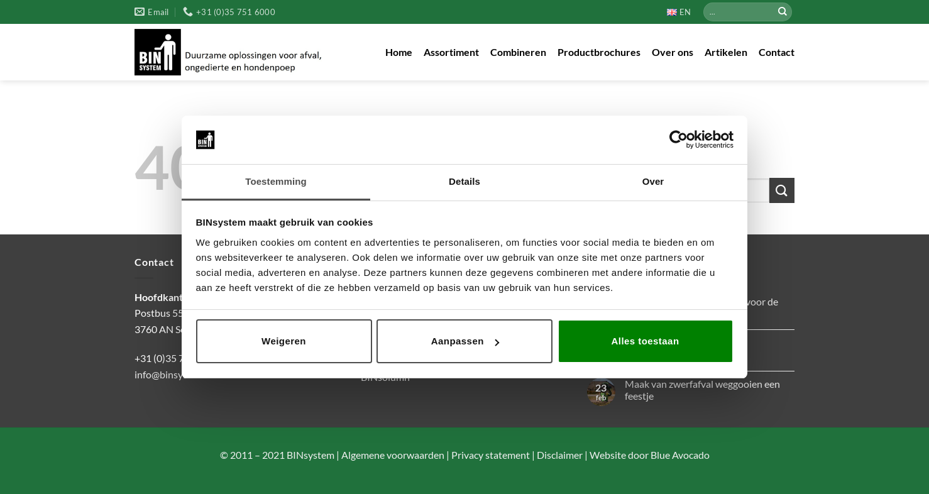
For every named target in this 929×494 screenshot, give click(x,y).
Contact (776, 52)
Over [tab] (653, 181)
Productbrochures (599, 52)
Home (398, 52)
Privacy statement (489, 455)
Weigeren (283, 341)
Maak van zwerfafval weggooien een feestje (702, 390)
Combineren (518, 52)
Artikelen (726, 52)
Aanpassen (465, 341)
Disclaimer (559, 455)
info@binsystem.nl (174, 374)
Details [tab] (464, 181)
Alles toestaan (645, 341)
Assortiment (451, 52)
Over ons (672, 52)
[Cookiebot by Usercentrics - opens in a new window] (679, 139)
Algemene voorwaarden (391, 455)
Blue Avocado (680, 455)
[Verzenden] (782, 12)
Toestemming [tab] (276, 181)
